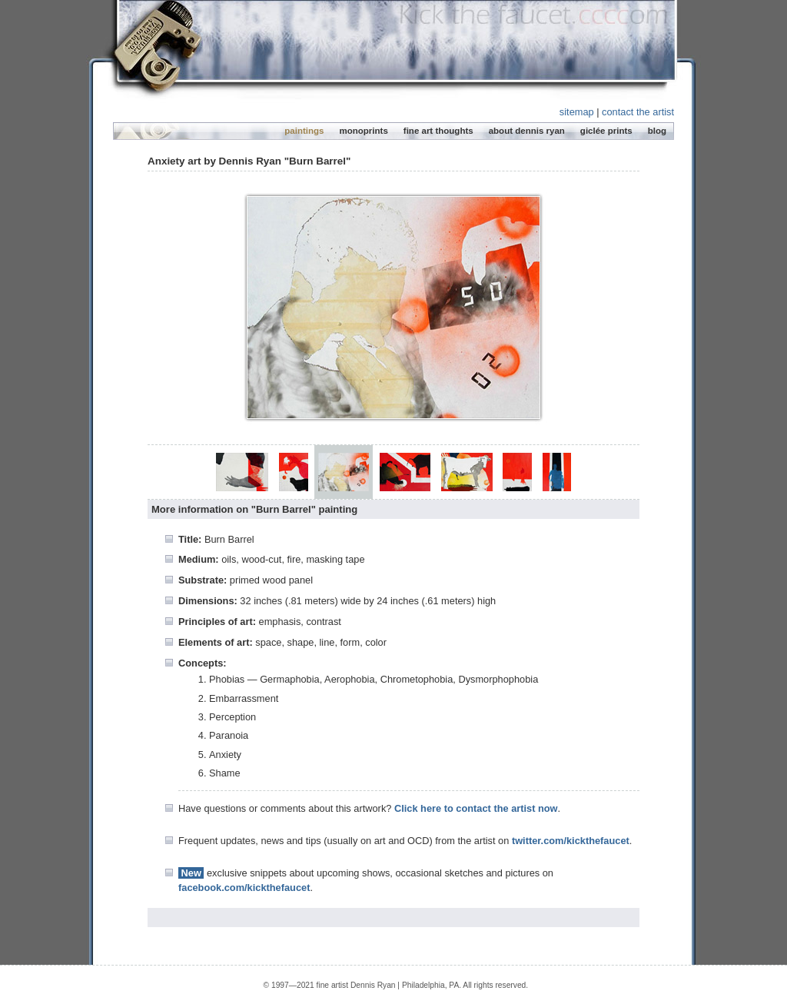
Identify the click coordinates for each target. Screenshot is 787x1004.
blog (657, 130)
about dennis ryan (527, 130)
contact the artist (638, 112)
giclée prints (606, 130)
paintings (304, 130)
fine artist (333, 985)
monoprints (363, 130)
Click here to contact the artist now (476, 808)
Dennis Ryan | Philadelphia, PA (404, 985)
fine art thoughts (438, 130)
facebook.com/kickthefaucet (244, 887)
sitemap (577, 112)
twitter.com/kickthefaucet (570, 840)
